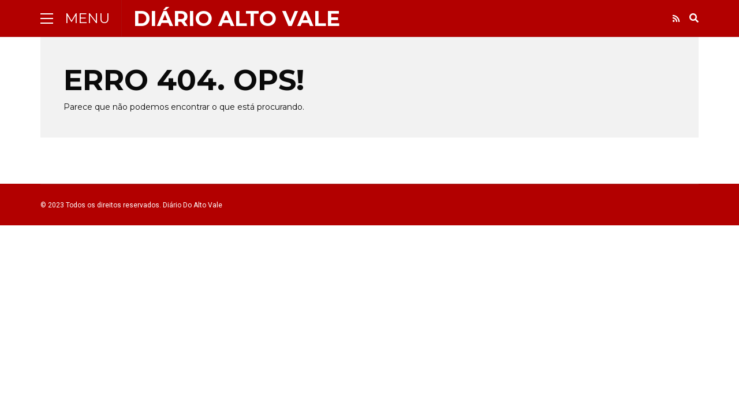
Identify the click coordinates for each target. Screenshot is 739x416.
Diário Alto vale (236, 18)
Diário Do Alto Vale (192, 205)
